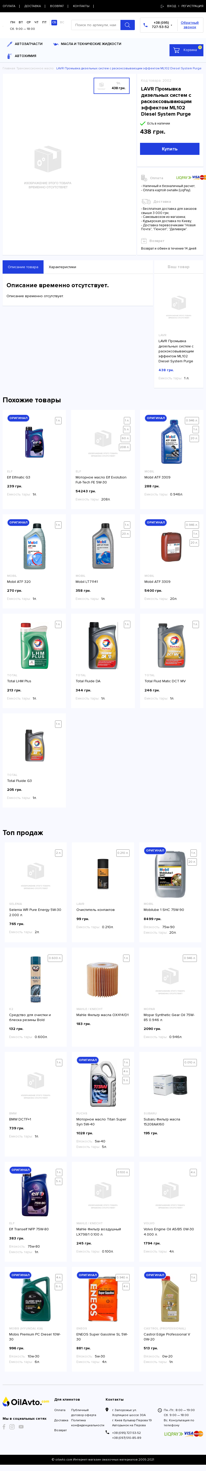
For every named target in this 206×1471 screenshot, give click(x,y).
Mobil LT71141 (87, 581)
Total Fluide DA (88, 681)
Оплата (59, 1410)
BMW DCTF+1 (20, 1119)
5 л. (126, 429)
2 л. (58, 853)
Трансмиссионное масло (35, 68)
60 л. (125, 438)
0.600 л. (55, 958)
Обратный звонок (190, 24)
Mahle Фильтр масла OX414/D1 (102, 1015)
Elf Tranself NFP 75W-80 (29, 1229)
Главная (9, 68)
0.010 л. (190, 1062)
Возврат (60, 1430)
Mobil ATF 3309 (157, 477)
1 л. (58, 420)
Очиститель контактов (95, 910)
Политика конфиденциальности (85, 1422)
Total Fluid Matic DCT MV (165, 681)
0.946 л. (192, 420)
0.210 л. (123, 853)
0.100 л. (123, 1172)
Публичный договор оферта (83, 1412)
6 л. (58, 1286)
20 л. (194, 438)
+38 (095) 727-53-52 (126, 1433)
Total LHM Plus (19, 681)
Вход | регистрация (182, 6)
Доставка (60, 1420)
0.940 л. (123, 1278)
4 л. (126, 1071)
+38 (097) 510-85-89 (126, 1438)
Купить (170, 149)
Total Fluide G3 (19, 781)
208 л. (124, 447)
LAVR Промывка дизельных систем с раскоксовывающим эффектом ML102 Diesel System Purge (176, 351)
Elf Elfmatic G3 (18, 477)
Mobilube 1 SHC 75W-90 (164, 910)
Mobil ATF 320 (19, 581)
